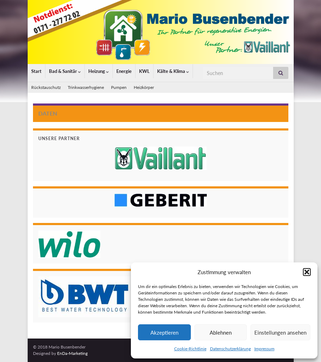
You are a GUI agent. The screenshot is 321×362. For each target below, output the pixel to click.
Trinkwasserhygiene (86, 87)
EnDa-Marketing (72, 353)
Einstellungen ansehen (280, 332)
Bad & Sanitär (65, 71)
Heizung (98, 71)
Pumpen (119, 87)
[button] (306, 272)
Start (36, 71)
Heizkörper (144, 87)
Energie (124, 71)
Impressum (264, 348)
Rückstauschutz (46, 87)
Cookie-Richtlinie (190, 348)
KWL (144, 71)
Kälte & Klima (173, 71)
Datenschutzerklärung (230, 348)
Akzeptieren (164, 332)
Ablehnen (221, 332)
